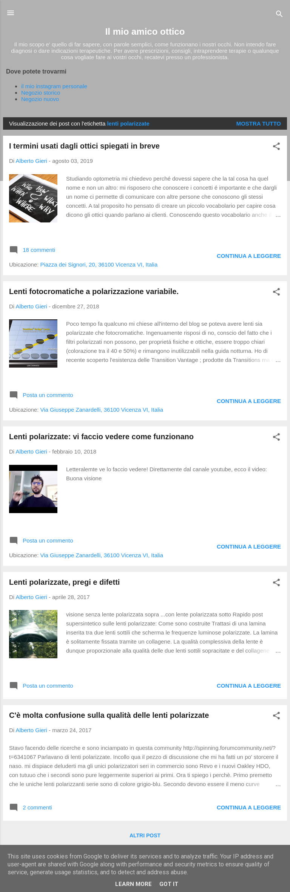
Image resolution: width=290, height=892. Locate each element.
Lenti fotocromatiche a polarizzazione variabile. (94, 291)
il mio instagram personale (54, 86)
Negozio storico (40, 92)
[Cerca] (279, 15)
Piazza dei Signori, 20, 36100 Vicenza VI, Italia (99, 264)
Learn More (133, 884)
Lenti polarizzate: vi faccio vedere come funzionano (101, 436)
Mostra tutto (258, 123)
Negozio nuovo (40, 99)
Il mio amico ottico (145, 31)
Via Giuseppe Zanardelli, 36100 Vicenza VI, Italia (102, 409)
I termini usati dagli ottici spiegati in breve (84, 146)
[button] (276, 147)
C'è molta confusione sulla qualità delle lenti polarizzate (109, 715)
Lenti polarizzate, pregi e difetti (64, 582)
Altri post (145, 835)
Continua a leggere (249, 256)
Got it (168, 884)
